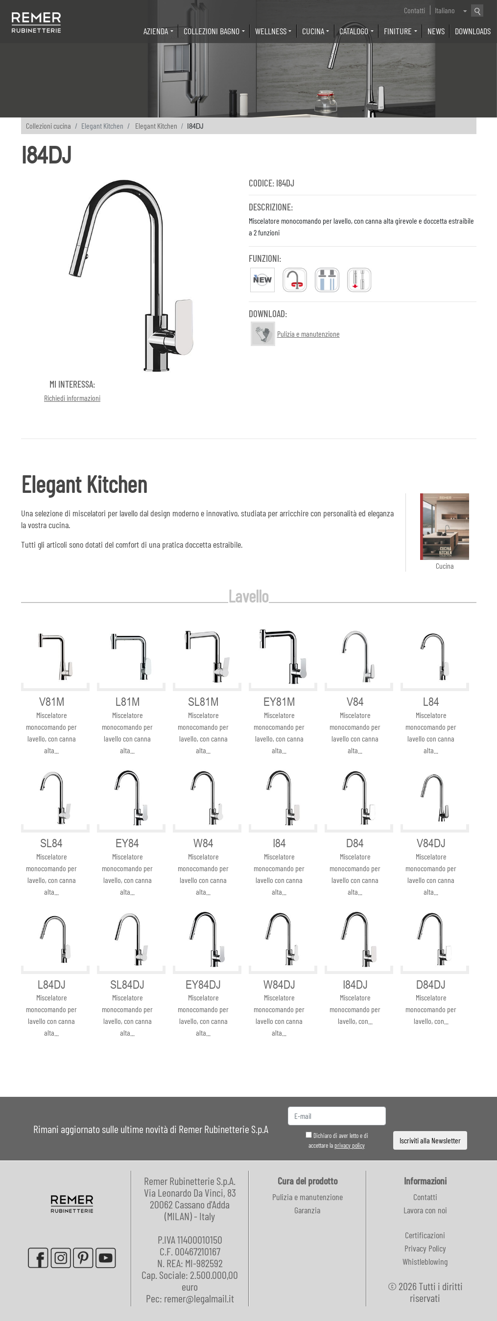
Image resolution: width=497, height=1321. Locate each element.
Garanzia (307, 1210)
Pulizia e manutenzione (307, 1196)
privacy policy (349, 1145)
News (436, 30)
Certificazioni (425, 1234)
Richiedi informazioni (72, 397)
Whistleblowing (425, 1261)
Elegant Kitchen (156, 125)
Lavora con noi (425, 1210)
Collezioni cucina (48, 125)
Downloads (473, 30)
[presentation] (430, 1116)
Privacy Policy (425, 1248)
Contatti (414, 10)
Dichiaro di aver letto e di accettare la (337, 1140)
